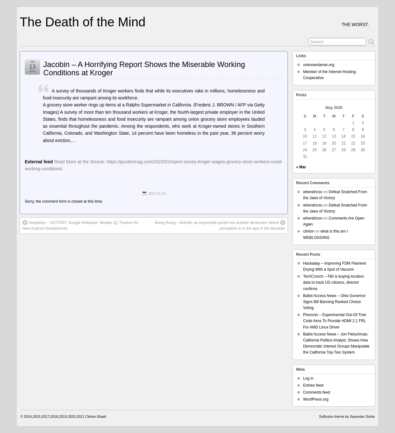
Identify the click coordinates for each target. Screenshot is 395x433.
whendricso (312, 192)
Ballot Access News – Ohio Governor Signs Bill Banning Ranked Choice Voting (334, 302)
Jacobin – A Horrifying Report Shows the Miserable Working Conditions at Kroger (144, 68)
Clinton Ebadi (95, 416)
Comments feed (316, 392)
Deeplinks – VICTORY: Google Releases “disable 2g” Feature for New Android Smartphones (80, 225)
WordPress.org (316, 399)
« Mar (301, 167)
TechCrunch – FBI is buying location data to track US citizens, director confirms (333, 282)
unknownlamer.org (318, 65)
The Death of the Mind (82, 22)
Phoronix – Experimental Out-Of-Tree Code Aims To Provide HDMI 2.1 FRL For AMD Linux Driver (334, 321)
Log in (308, 378)
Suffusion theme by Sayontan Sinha (347, 416)
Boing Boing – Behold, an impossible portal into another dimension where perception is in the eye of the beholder (220, 225)
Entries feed (313, 385)
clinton (308, 231)
